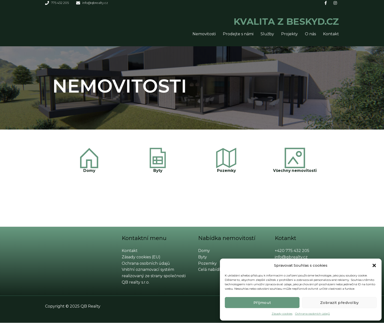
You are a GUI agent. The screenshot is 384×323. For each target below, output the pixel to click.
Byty (158, 170)
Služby (267, 34)
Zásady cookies (282, 313)
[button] (374, 265)
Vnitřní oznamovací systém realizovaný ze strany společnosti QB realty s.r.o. (154, 276)
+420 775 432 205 (292, 251)
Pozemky (226, 170)
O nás (310, 34)
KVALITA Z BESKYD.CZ (268, 20)
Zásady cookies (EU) (141, 257)
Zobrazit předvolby (339, 302)
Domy (89, 170)
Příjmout (262, 302)
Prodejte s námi (238, 34)
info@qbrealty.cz (291, 257)
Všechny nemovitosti (295, 170)
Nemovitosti (204, 34)
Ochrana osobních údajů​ (312, 313)
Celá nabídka (211, 269)
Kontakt (331, 34)
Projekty (289, 34)
